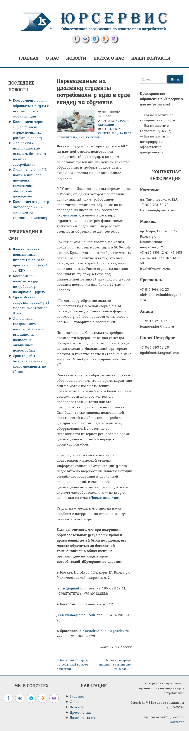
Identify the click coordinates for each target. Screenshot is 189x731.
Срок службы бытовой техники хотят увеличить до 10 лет (29, 363)
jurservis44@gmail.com (76, 614)
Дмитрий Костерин (177, 719)
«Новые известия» (104, 497)
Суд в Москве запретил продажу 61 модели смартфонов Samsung (31, 304)
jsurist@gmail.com (72, 588)
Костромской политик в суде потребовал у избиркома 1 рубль (29, 283)
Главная (28, 58)
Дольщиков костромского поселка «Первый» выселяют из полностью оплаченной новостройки (28, 334)
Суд (82, 137)
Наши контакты (150, 58)
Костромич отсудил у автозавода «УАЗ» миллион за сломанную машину (31, 209)
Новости (76, 58)
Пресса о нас (109, 58)
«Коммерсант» (68, 215)
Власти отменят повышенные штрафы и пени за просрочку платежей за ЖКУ (30, 259)
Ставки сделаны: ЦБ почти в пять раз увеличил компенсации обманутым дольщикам (30, 183)
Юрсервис (116, 18)
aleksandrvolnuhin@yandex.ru (104, 630)
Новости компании (113, 122)
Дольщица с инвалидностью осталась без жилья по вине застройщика (29, 153)
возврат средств (110, 131)
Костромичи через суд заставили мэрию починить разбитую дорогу (28, 129)
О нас (52, 58)
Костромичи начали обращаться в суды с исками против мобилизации (31, 108)
